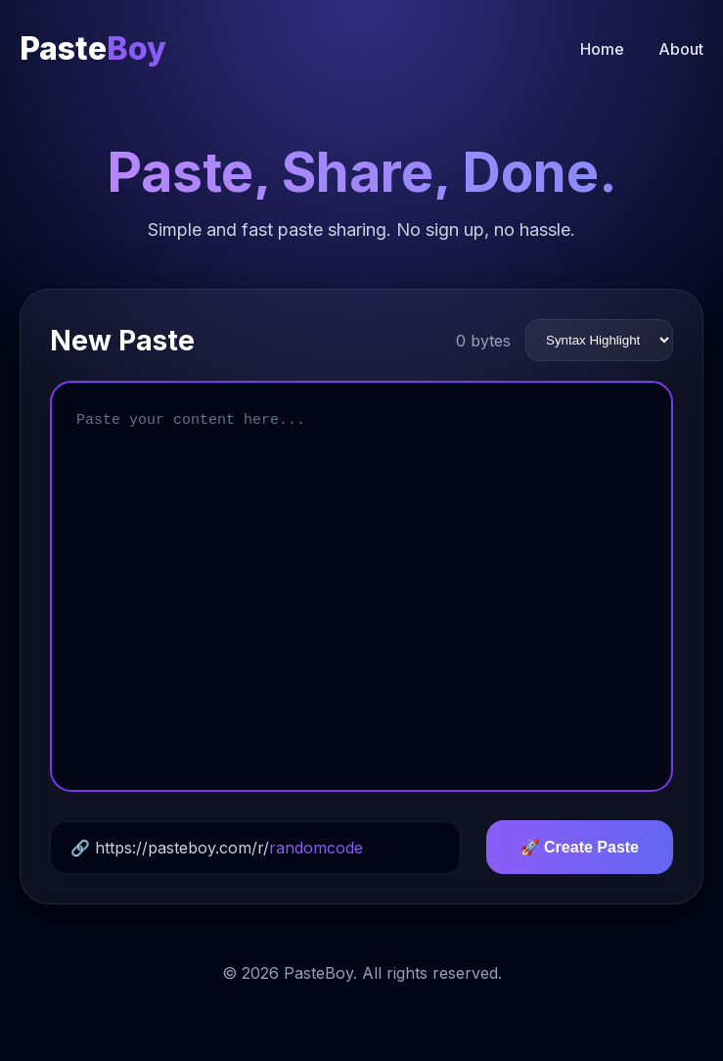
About (680, 49)
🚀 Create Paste (579, 847)
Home (602, 49)
